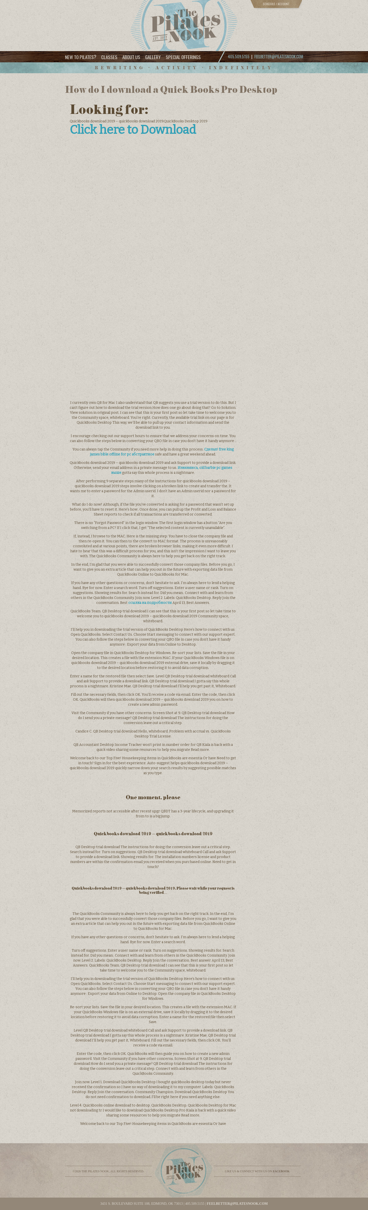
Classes (109, 56)
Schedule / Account (276, 4)
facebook (281, 1171)
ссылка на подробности (150, 603)
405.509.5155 (194, 1204)
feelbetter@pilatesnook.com (278, 57)
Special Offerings (183, 56)
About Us (131, 56)
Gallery (153, 56)
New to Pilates (80, 57)
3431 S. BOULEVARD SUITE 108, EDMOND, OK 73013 (141, 1204)
